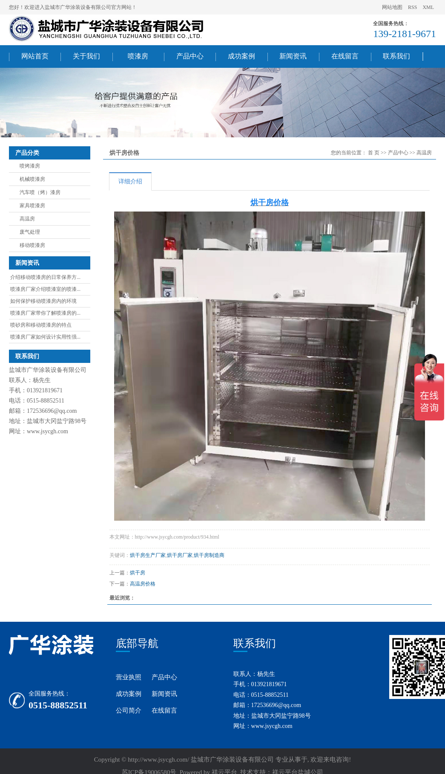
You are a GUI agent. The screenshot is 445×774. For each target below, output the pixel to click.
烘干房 (137, 573)
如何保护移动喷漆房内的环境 (43, 301)
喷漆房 (138, 56)
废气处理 (30, 232)
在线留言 (345, 56)
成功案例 (241, 56)
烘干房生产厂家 (148, 555)
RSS (412, 7)
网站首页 (35, 56)
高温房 (27, 219)
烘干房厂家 (179, 555)
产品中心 (190, 56)
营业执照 (128, 677)
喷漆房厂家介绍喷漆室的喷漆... (45, 289)
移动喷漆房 (32, 245)
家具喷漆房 (32, 206)
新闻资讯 (293, 56)
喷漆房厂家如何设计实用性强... (45, 337)
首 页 (373, 153)
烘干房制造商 (209, 555)
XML (428, 7)
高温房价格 (142, 584)
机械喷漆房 (32, 179)
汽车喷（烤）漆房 (40, 192)
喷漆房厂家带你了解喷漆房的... (45, 313)
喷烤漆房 (30, 166)
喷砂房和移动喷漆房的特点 (41, 325)
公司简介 (128, 710)
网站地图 (393, 7)
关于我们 (86, 56)
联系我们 (396, 56)
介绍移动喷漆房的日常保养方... (45, 277)
